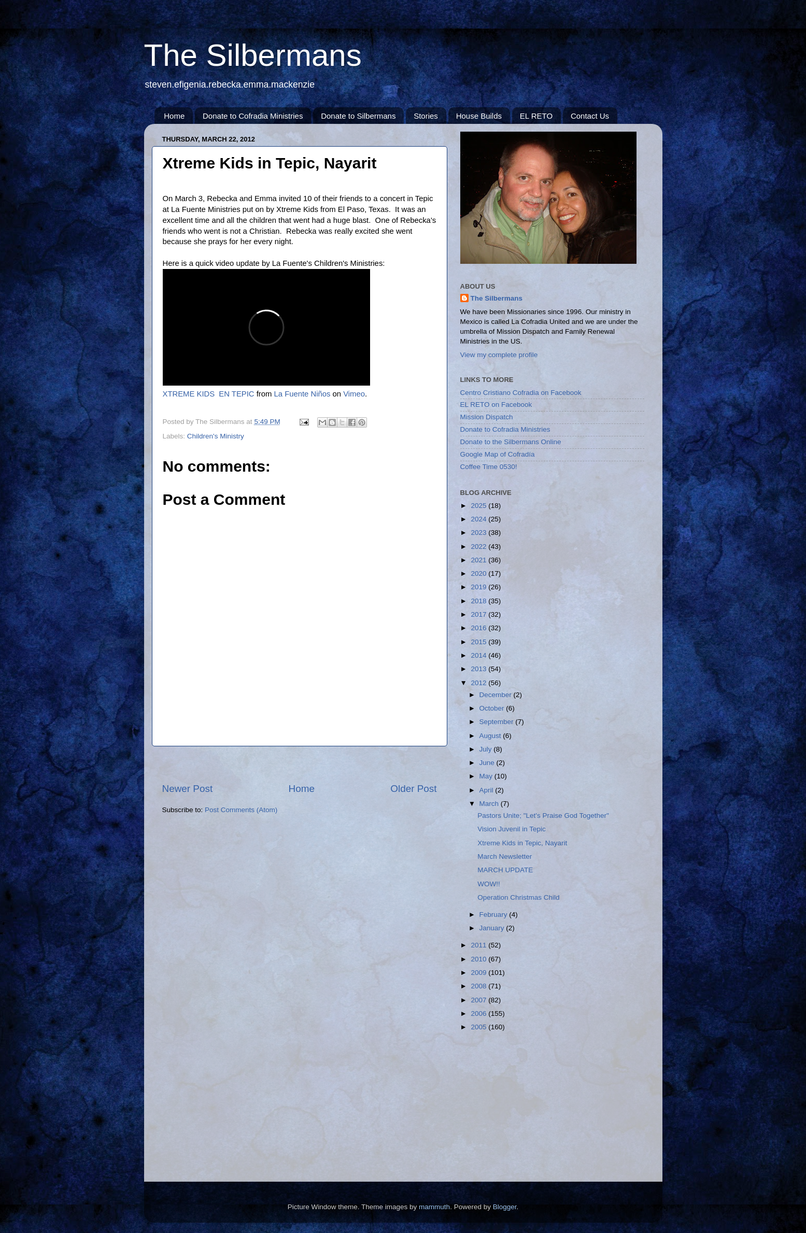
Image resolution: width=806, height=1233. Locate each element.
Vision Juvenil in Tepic (511, 829)
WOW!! (488, 884)
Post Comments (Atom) (241, 810)
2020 (479, 573)
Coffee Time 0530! (488, 467)
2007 (479, 1000)
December (496, 695)
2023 (479, 532)
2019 (479, 587)
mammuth (434, 1207)
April (487, 790)
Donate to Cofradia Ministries (253, 115)
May (486, 776)
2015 (479, 642)
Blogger (505, 1207)
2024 (479, 519)
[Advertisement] (299, 764)
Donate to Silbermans (358, 115)
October (492, 708)
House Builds (479, 115)
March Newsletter (504, 856)
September (497, 722)
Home (174, 115)
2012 (479, 683)
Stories (426, 115)
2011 (479, 945)
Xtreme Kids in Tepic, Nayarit (522, 843)
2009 (479, 972)
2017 (479, 614)
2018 (479, 601)
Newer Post (187, 788)
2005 (479, 1027)
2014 (479, 655)
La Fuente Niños (302, 394)
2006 (479, 1013)
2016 (479, 628)
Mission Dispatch (486, 417)
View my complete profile (499, 355)
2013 (479, 669)
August (491, 736)
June (488, 763)
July (486, 749)
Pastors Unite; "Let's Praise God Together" (543, 815)
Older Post (413, 788)
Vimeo (354, 394)
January (492, 928)
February (494, 914)
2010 (479, 959)
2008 (479, 986)
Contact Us (590, 115)
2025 (479, 505)
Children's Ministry (215, 436)
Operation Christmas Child (518, 897)
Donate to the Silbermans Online (510, 442)
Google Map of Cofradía (497, 454)
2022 (479, 546)
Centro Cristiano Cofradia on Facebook (521, 392)
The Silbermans (253, 55)
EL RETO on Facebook (496, 404)
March (490, 803)
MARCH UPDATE (505, 870)
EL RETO (536, 115)
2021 (479, 560)
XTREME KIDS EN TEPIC (208, 394)
